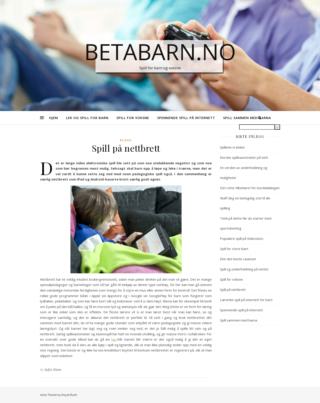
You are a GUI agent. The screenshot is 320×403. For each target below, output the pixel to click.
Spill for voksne (132, 117)
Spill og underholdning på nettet (244, 269)
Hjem (53, 117)
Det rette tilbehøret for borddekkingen (250, 188)
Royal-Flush (69, 395)
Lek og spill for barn (87, 117)
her (113, 339)
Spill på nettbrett (233, 289)
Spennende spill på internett (186, 117)
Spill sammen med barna (238, 320)
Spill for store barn (234, 248)
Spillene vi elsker (232, 147)
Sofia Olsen (52, 369)
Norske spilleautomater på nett (244, 157)
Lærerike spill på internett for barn (246, 300)
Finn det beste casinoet (238, 259)
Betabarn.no (160, 51)
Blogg (126, 140)
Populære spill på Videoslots (241, 238)
